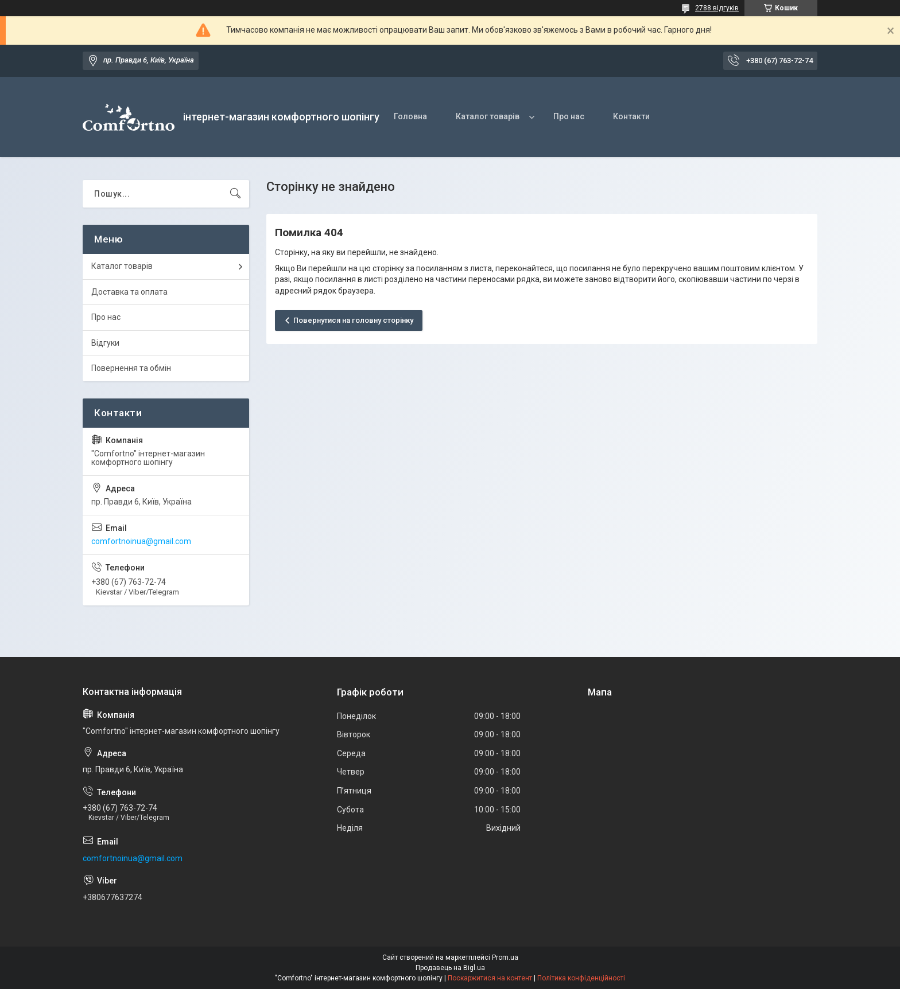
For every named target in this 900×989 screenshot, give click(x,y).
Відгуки (105, 342)
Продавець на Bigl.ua (450, 968)
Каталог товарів (487, 116)
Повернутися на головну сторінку (353, 320)
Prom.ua (505, 957)
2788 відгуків (717, 8)
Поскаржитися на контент (490, 978)
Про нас (568, 116)
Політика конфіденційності (581, 978)
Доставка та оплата (129, 291)
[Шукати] (235, 194)
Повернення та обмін (131, 368)
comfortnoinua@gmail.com (141, 541)
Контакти (631, 116)
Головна (410, 116)
